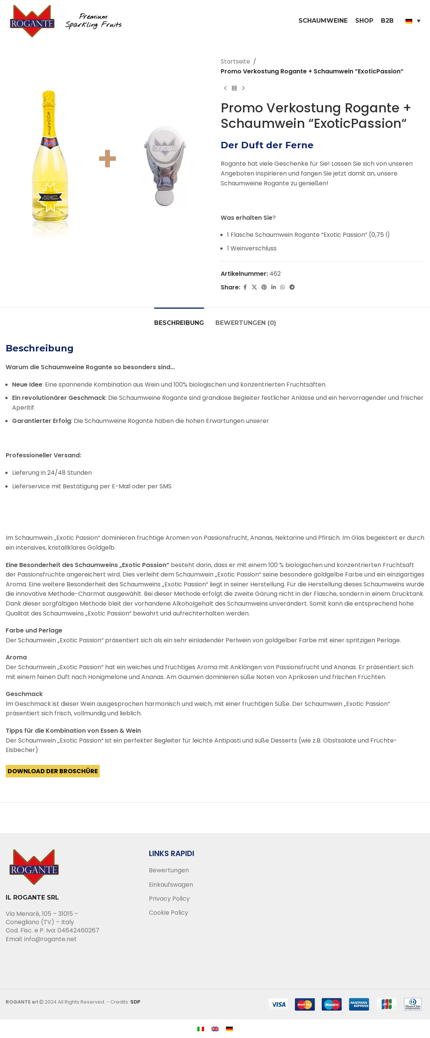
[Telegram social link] (292, 287)
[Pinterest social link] (264, 287)
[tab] (179, 319)
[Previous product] (225, 88)
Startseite (235, 61)
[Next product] (243, 88)
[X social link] (254, 287)
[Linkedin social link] (273, 287)
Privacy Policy (169, 899)
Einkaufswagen (171, 885)
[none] (413, 21)
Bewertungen (169, 870)
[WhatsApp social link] (282, 287)
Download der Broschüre (53, 771)
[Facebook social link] (244, 287)
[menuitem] (413, 21)
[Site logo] (68, 20)
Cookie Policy (168, 913)
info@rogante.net (50, 939)
